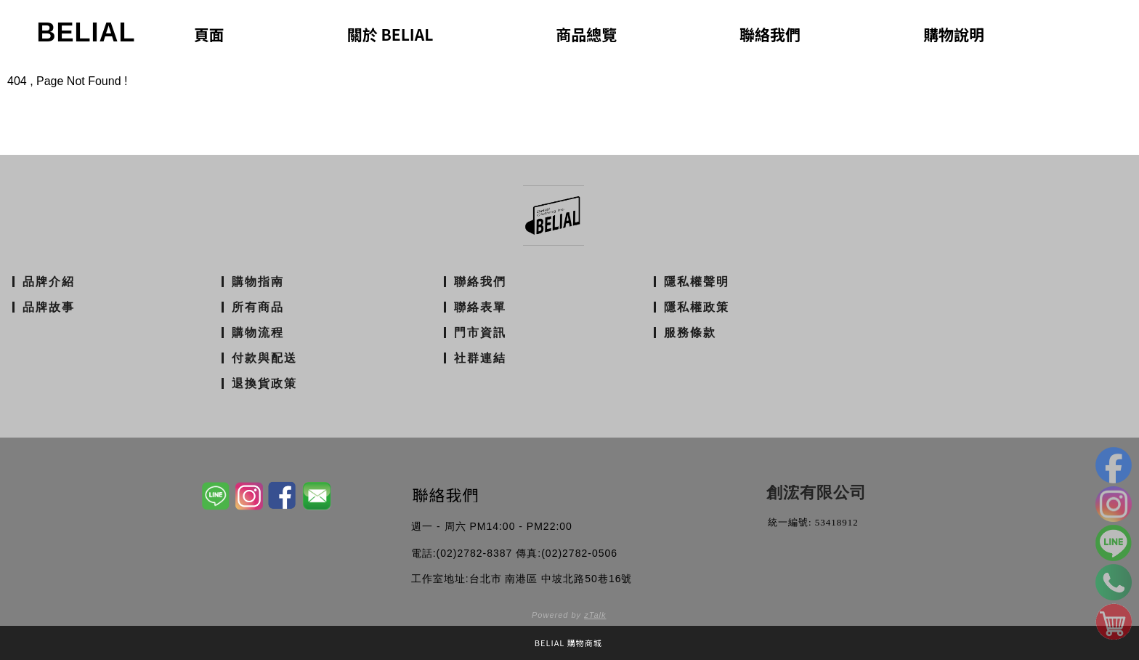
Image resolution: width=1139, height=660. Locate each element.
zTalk (595, 615)
